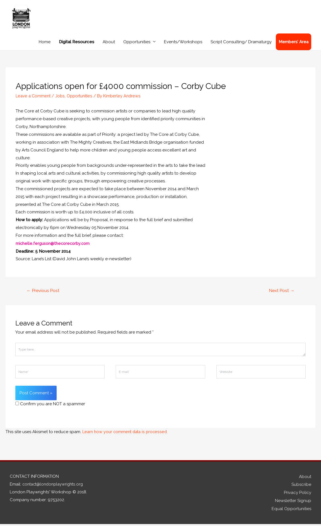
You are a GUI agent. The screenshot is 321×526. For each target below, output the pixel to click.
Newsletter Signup (293, 503)
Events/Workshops (183, 45)
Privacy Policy (297, 495)
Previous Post (44, 294)
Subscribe (301, 487)
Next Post (281, 294)
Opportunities (136, 45)
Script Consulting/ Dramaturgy (241, 45)
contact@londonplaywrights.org (54, 487)
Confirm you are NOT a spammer (50, 407)
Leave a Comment (34, 99)
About (109, 45)
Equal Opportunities (291, 510)
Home (44, 45)
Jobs (61, 99)
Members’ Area (293, 45)
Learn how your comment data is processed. (126, 435)
